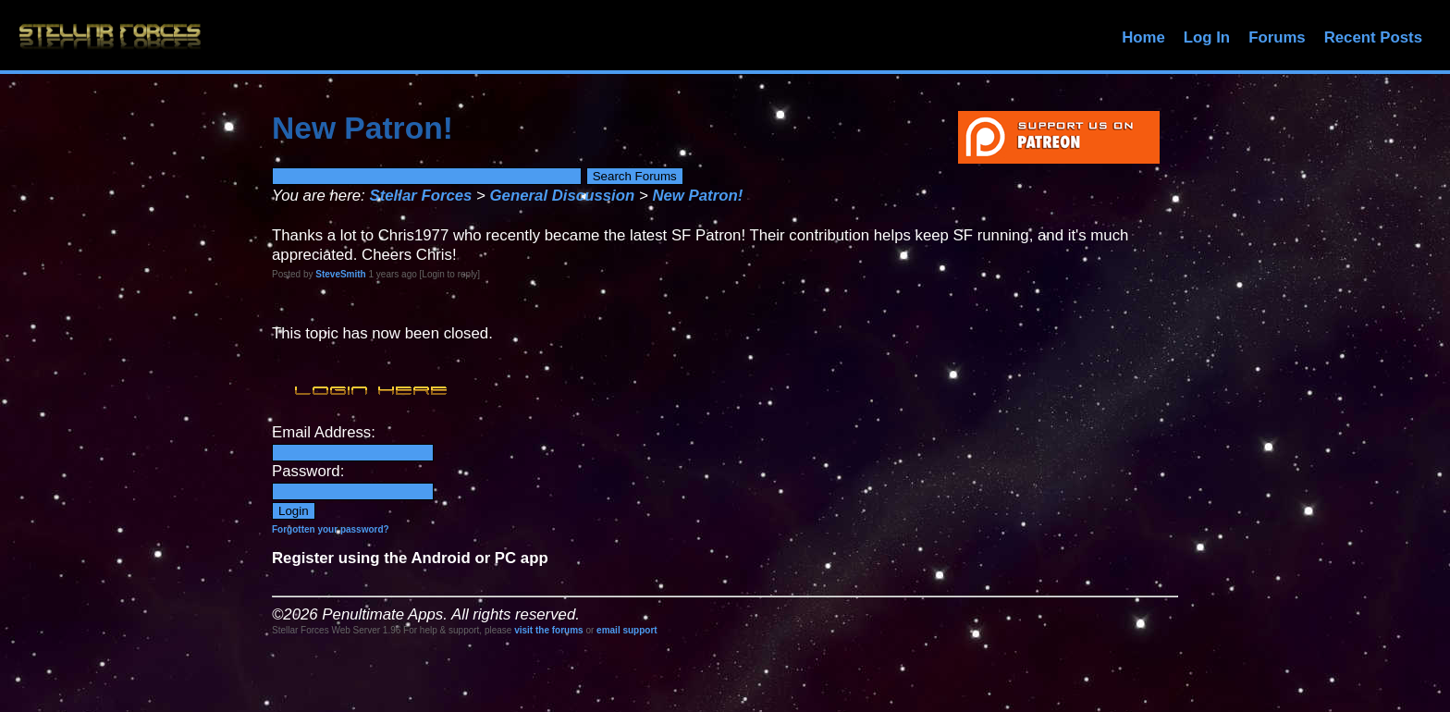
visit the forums (548, 630)
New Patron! (697, 195)
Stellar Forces (420, 195)
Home (1143, 37)
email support (626, 630)
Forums (1277, 37)
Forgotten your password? (330, 529)
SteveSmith (340, 274)
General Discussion (562, 195)
